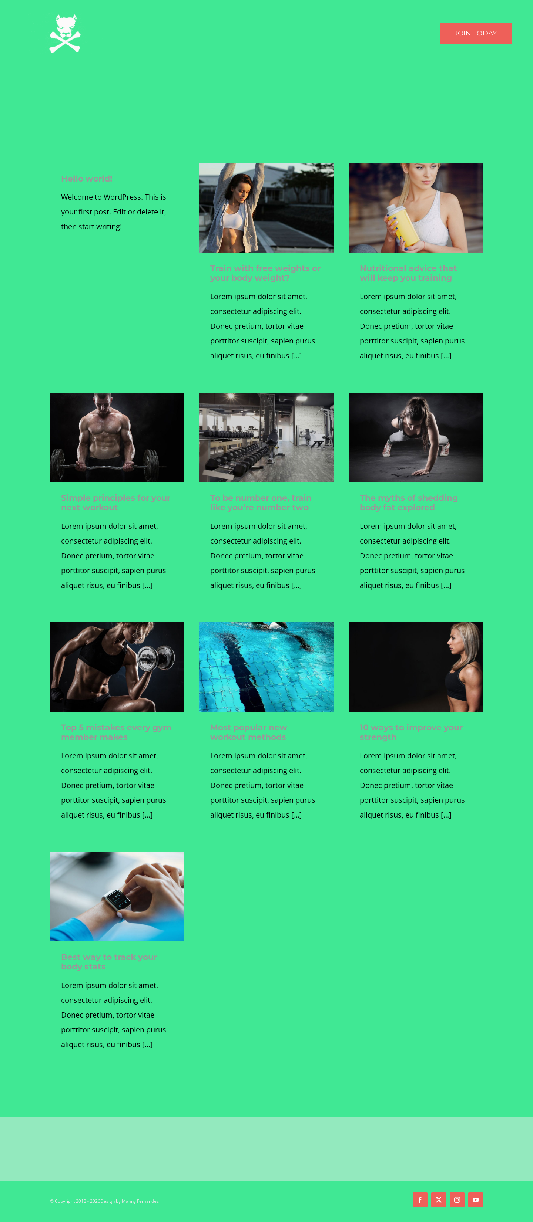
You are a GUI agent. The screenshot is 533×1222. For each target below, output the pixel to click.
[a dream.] (416, 167)
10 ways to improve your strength (411, 732)
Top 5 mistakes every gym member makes (116, 732)
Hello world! (86, 179)
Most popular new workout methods (248, 732)
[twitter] (438, 1199)
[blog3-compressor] (266, 626)
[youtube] (475, 1199)
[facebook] (420, 1199)
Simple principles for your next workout (115, 502)
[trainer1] (416, 396)
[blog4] (266, 396)
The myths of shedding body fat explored (409, 502)
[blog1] (266, 167)
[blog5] (117, 855)
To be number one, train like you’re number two (261, 502)
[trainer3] (117, 626)
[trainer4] (117, 396)
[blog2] (416, 626)
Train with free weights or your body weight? (265, 273)
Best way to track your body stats (109, 962)
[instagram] (457, 1199)
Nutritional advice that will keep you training (408, 273)
